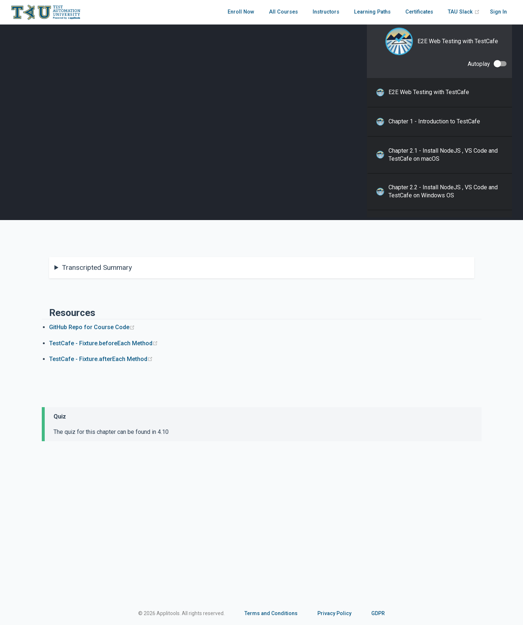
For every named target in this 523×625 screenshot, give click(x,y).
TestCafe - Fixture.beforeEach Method (103, 343)
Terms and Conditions (271, 613)
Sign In (498, 12)
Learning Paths (372, 12)
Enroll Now (241, 12)
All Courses (283, 12)
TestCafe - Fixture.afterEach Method (101, 359)
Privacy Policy (334, 613)
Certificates (419, 12)
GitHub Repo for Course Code (92, 327)
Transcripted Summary (97, 267)
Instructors (326, 12)
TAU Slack (464, 12)
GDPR (378, 613)
